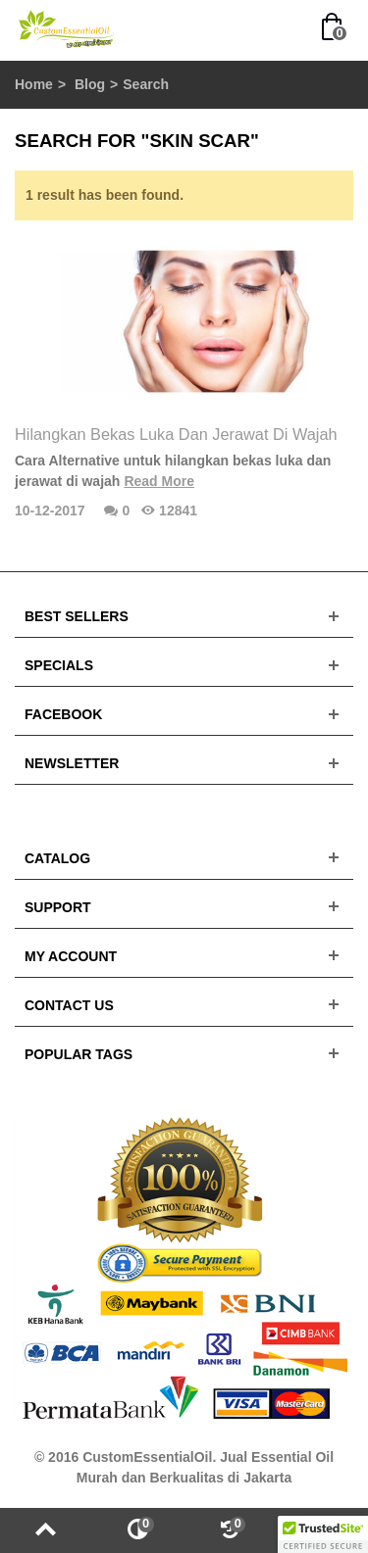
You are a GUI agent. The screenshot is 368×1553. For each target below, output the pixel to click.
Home (34, 84)
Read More (159, 481)
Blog (90, 84)
